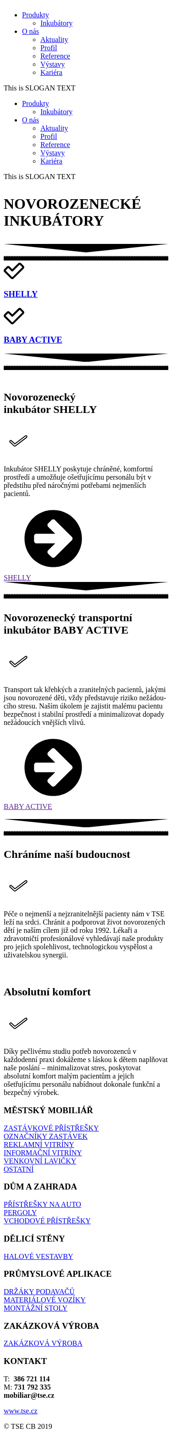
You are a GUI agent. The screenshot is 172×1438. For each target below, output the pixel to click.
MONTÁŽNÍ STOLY (35, 1308)
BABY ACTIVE (33, 339)
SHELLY (21, 294)
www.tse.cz (21, 1411)
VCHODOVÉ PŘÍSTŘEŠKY (47, 1221)
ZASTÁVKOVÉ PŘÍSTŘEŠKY (51, 1128)
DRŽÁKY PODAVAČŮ (39, 1291)
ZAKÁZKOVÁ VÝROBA (43, 1343)
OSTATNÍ (18, 1169)
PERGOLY (20, 1212)
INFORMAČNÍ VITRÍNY (43, 1153)
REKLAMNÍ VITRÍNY (39, 1144)
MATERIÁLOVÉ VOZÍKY (45, 1300)
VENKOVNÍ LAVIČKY (40, 1161)
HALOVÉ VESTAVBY (38, 1256)
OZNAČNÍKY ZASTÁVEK (46, 1136)
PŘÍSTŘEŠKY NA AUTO (42, 1204)
